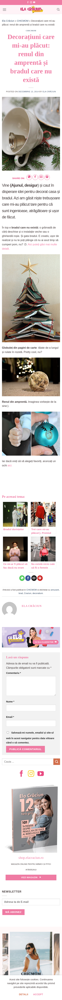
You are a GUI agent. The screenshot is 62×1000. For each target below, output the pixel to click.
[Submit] (56, 761)
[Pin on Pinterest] (47, 177)
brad (21, 593)
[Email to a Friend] (41, 177)
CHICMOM (22, 21)
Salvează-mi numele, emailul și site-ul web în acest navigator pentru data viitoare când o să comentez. (30, 737)
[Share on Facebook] (35, 177)
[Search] (58, 9)
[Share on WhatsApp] (29, 177)
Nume (10, 701)
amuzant (55, 590)
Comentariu (13, 673)
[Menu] (4, 9)
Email (10, 717)
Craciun (27, 593)
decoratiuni (37, 593)
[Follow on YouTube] (34, 2)
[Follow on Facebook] (28, 2)
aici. (10, 465)
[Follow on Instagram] (31, 2)
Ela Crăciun (8, 21)
